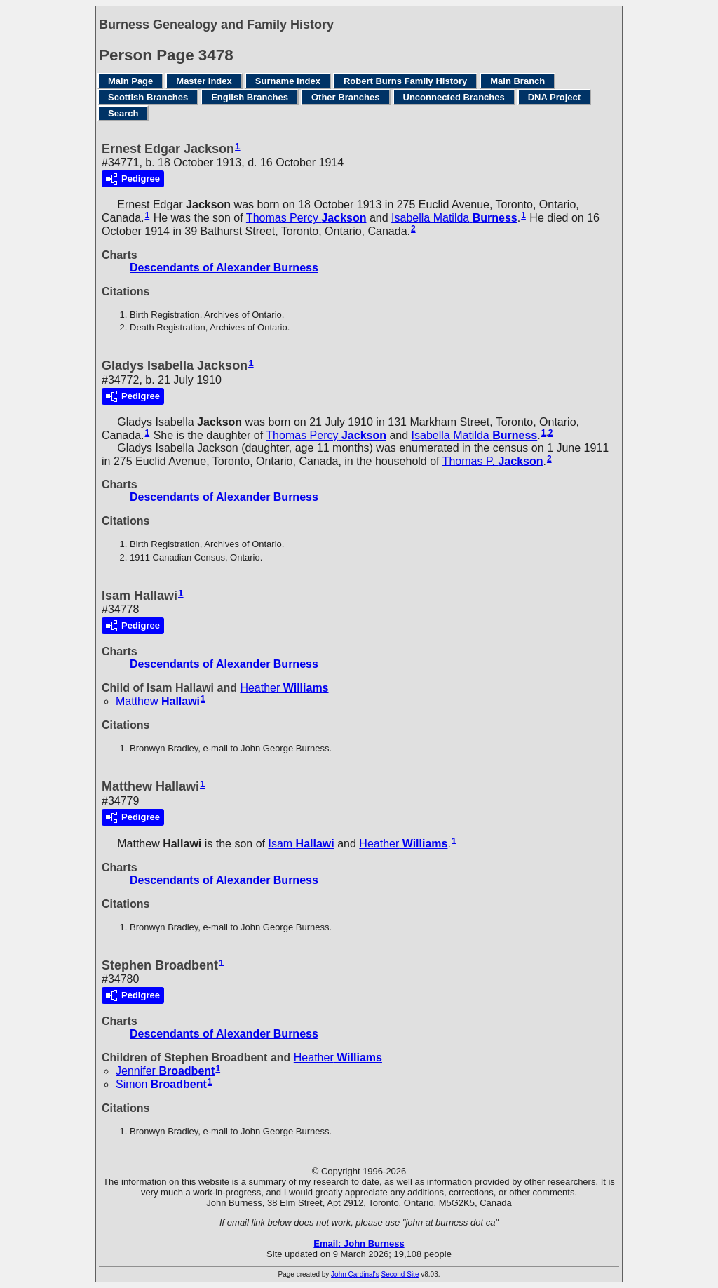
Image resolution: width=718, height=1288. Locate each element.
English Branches (249, 97)
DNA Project (554, 97)
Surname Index (287, 81)
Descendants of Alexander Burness (224, 268)
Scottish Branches (148, 97)
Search (123, 113)
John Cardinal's (355, 1274)
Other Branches (345, 97)
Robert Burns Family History (405, 81)
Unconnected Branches (454, 97)
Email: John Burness (358, 1243)
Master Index (203, 81)
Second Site (400, 1274)
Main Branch (517, 81)
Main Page (130, 81)
